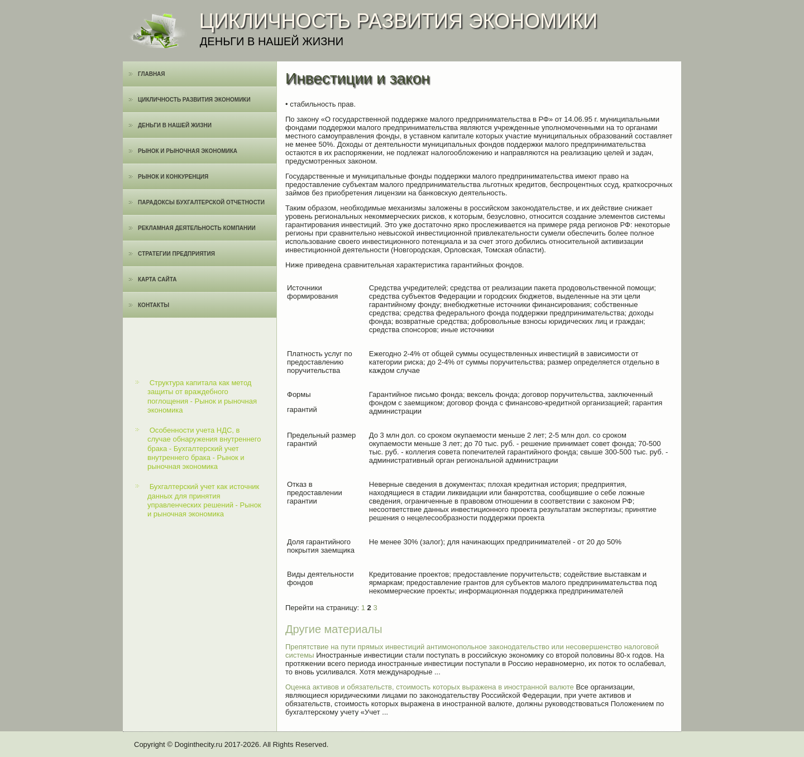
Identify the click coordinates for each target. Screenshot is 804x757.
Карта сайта (157, 279)
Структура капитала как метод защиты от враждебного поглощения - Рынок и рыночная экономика (202, 396)
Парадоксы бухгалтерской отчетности (201, 202)
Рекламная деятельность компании (197, 228)
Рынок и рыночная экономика (187, 151)
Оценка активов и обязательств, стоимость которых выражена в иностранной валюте (429, 687)
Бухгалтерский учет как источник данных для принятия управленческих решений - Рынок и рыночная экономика (204, 500)
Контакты (153, 305)
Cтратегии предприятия (176, 254)
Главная (151, 74)
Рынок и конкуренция (173, 177)
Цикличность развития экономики (194, 100)
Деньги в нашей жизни (175, 125)
